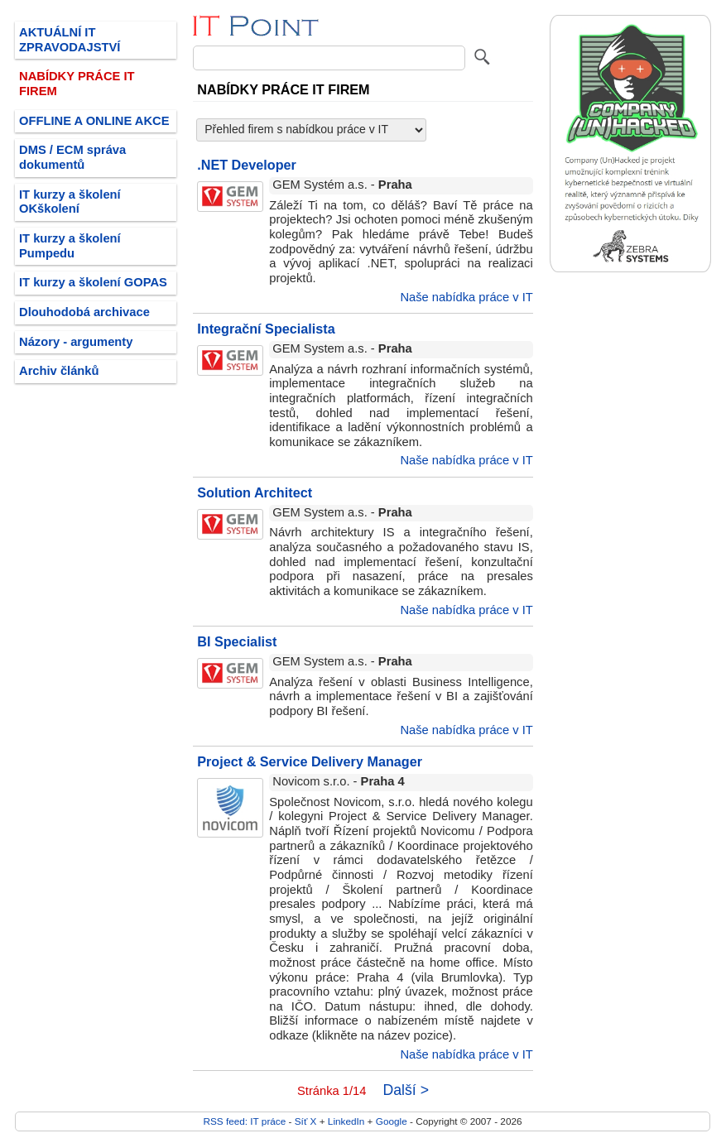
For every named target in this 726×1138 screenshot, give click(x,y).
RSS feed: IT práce (244, 1121)
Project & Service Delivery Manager (309, 761)
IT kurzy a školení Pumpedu (70, 246)
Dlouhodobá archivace (84, 312)
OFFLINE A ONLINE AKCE (94, 120)
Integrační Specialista (265, 328)
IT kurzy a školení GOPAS (93, 282)
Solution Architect (254, 492)
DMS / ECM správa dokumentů (72, 157)
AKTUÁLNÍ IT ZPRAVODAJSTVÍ (69, 40)
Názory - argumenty (75, 341)
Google (391, 1121)
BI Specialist (236, 641)
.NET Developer (246, 164)
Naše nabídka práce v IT (466, 297)
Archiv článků (59, 370)
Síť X (306, 1121)
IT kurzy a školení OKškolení (70, 202)
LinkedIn (346, 1121)
